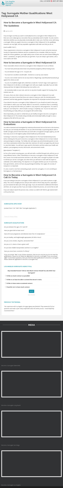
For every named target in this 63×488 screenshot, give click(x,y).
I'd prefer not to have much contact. (18, 287)
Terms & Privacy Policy (10, 216)
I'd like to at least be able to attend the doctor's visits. (24, 279)
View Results (31, 295)
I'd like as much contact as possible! (18, 276)
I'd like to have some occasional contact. (19, 283)
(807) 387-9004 (57, 1)
